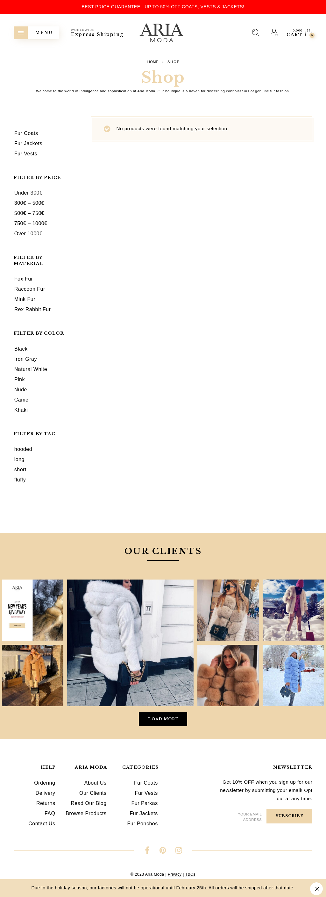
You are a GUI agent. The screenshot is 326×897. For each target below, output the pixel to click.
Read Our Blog (88, 803)
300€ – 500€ (29, 203)
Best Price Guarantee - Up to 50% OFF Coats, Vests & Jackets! (163, 6)
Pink (19, 379)
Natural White (30, 369)
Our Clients (93, 793)
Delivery (45, 793)
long (19, 459)
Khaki (21, 410)
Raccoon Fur (29, 289)
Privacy (174, 874)
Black (21, 349)
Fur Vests (146, 793)
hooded (23, 449)
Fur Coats (146, 783)
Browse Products (86, 813)
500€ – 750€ (29, 213)
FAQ (50, 813)
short (20, 469)
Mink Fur (24, 299)
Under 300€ (28, 193)
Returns (45, 803)
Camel (22, 399)
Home (153, 62)
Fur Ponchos (142, 823)
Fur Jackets (144, 813)
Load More (163, 719)
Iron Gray (25, 359)
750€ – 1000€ (30, 223)
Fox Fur (23, 278)
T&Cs (190, 874)
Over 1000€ (28, 233)
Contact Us (41, 823)
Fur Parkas (144, 803)
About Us (95, 783)
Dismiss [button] (316, 888)
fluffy (20, 479)
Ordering (44, 783)
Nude (20, 389)
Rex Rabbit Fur (32, 309)
